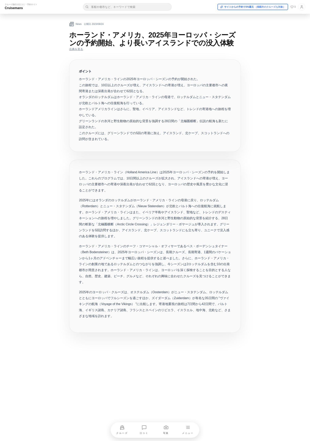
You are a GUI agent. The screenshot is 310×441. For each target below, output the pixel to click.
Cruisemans (14, 8)
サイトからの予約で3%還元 (252, 6)
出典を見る (76, 49)
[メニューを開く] (188, 430)
